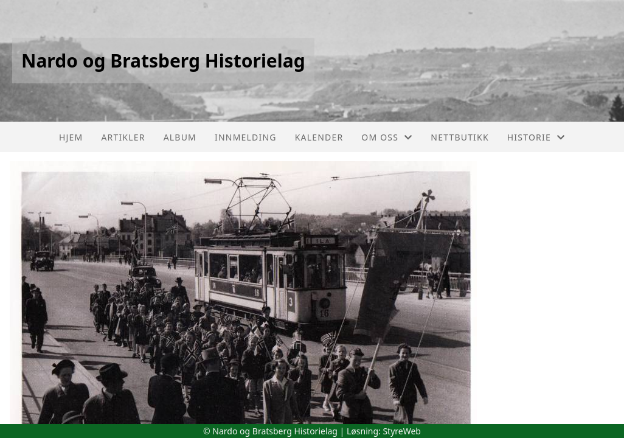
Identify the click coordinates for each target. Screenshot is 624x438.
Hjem (71, 137)
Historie (536, 137)
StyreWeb (402, 431)
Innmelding (246, 137)
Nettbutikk (459, 137)
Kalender (319, 137)
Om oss (386, 137)
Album (180, 137)
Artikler (123, 137)
